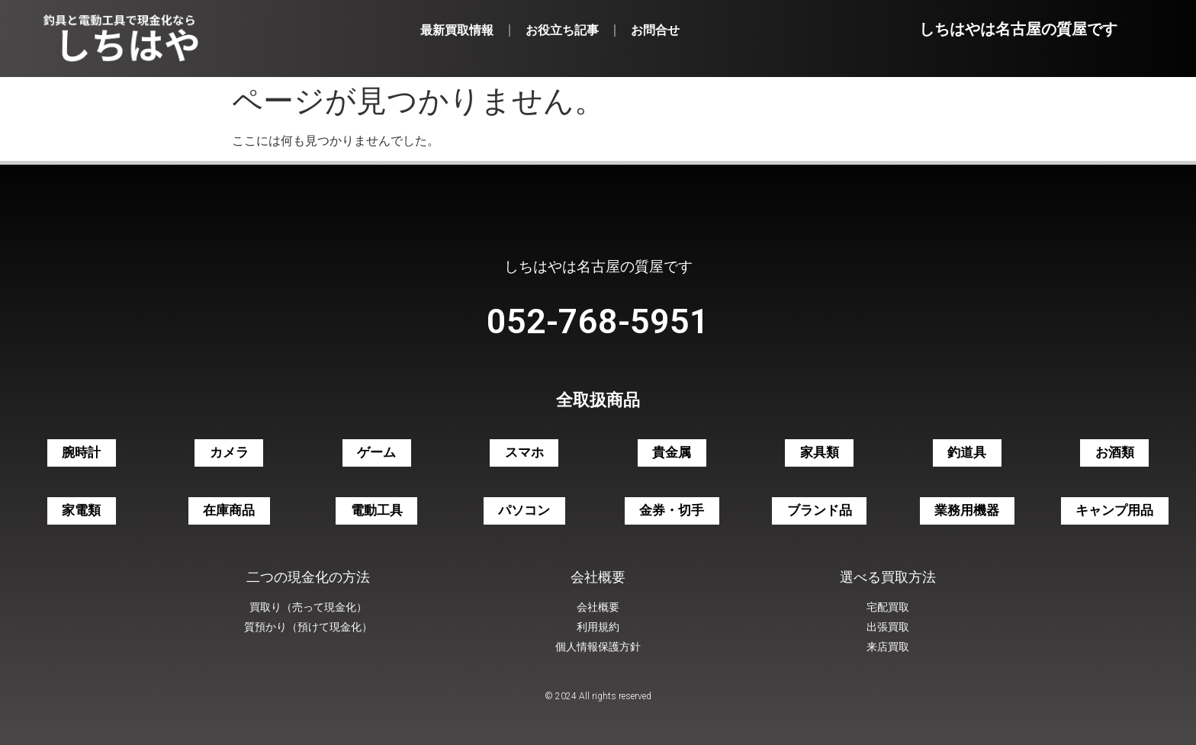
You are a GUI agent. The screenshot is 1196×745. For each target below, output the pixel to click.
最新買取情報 (457, 30)
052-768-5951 (598, 321)
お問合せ (655, 30)
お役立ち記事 (562, 30)
